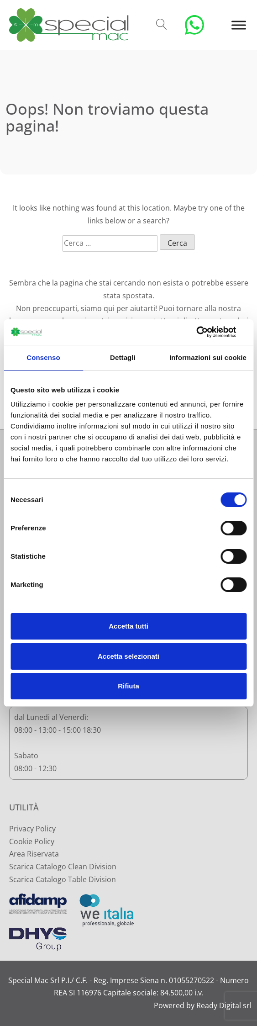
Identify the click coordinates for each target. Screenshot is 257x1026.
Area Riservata (34, 854)
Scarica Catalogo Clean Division (62, 867)
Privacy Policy (32, 829)
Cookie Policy (31, 841)
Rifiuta (128, 686)
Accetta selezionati (128, 656)
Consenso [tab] (43, 357)
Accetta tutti (128, 626)
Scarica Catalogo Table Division (62, 879)
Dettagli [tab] (123, 357)
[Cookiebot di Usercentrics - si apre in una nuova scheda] (207, 332)
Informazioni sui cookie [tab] (208, 357)
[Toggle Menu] (238, 25)
